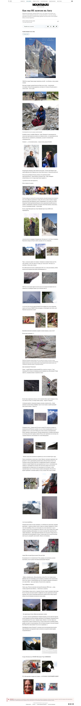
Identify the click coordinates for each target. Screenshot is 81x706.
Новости (23, 1)
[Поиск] (9, 1)
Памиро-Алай (26, 34)
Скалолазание (44, 1)
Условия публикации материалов (41, 704)
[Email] (72, 1)
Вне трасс (59, 1)
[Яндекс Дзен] (73, 704)
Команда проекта (28, 704)
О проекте (33, 704)
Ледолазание (52, 1)
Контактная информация (51, 704)
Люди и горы (36, 1)
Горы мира (28, 1)
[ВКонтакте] (70, 704)
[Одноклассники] (71, 704)
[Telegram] (68, 704)
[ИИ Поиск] (11, 1)
